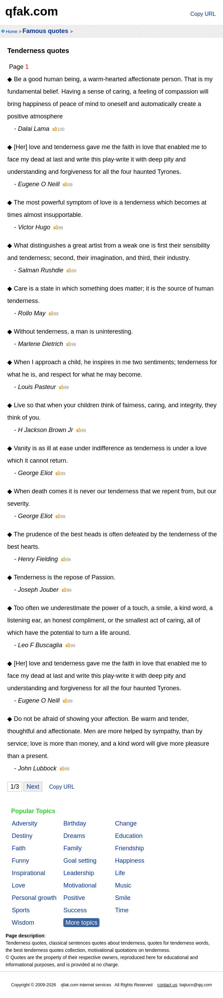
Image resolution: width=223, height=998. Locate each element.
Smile (122, 897)
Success (75, 910)
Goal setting (79, 860)
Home (12, 31)
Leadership (78, 873)
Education (128, 835)
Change (126, 823)
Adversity (24, 823)
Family (72, 848)
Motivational (79, 885)
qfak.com (31, 11)
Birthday (74, 823)
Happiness (129, 860)
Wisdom (23, 922)
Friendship (129, 848)
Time (121, 910)
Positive (74, 897)
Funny (20, 860)
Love (18, 885)
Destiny (22, 835)
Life (120, 873)
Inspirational (28, 873)
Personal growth (34, 897)
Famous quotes (45, 31)
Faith (18, 848)
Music (123, 885)
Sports (21, 910)
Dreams (74, 835)
